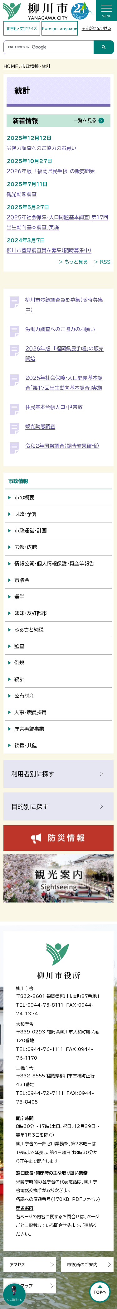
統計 (19, 679)
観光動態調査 (22, 194)
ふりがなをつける (96, 28)
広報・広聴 (25, 547)
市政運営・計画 (30, 530)
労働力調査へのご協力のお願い (41, 148)
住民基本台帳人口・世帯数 (54, 407)
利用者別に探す (32, 774)
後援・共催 (25, 745)
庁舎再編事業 (29, 728)
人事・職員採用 (30, 712)
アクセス (17, 1265)
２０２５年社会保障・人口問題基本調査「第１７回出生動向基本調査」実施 (57, 222)
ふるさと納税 (29, 629)
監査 (19, 646)
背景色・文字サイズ (21, 28)
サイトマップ (21, 1286)
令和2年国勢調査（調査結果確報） (62, 445)
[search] (48, 47)
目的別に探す (29, 806)
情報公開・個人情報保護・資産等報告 (54, 563)
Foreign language (59, 28)
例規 (19, 662)
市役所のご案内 (82, 1265)
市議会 (21, 580)
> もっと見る (73, 261)
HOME (10, 66)
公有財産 (24, 695)
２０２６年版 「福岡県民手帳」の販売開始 (51, 171)
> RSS (102, 261)
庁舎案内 (24, 1208)
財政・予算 (25, 514)
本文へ (85, 12)
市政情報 (30, 66)
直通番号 (42, 1199)
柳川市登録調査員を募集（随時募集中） (49, 250)
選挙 (19, 596)
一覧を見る (84, 120)
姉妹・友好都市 (30, 613)
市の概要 (24, 497)
